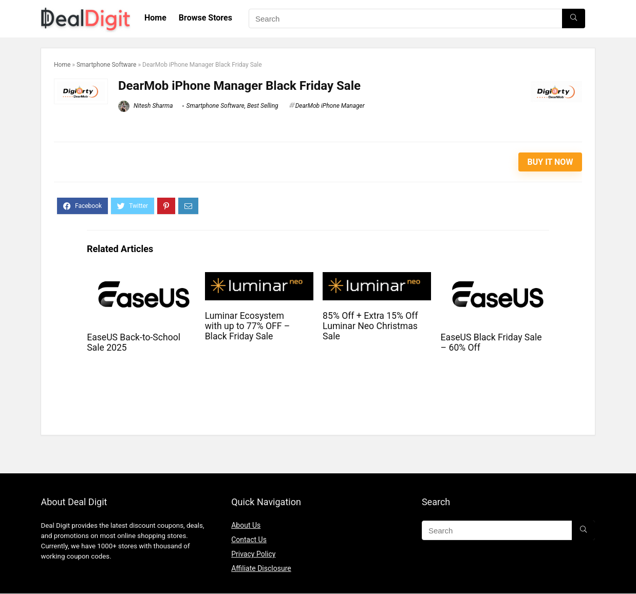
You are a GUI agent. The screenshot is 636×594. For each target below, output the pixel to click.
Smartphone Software (107, 64)
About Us (245, 525)
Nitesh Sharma (145, 105)
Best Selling (262, 105)
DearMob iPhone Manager (330, 105)
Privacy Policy (253, 554)
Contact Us (249, 539)
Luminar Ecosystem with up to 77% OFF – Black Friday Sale (247, 326)
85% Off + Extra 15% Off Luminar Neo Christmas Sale (370, 326)
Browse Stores (205, 18)
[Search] (573, 18)
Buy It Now (550, 162)
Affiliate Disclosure (261, 568)
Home (155, 18)
